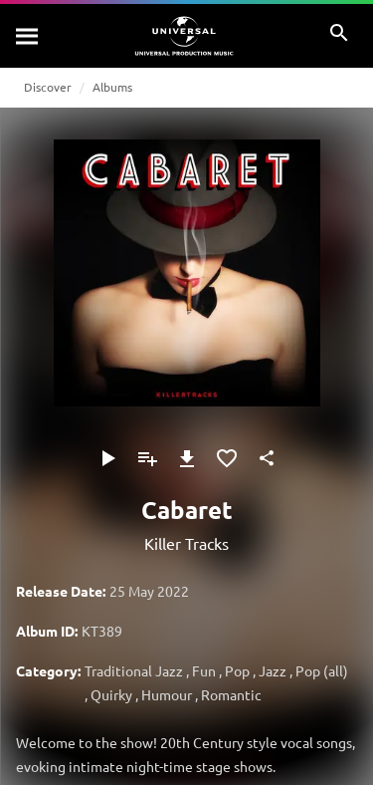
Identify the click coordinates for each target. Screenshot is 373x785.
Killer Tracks (186, 543)
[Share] (267, 458)
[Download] (187, 458)
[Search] (28, 36)
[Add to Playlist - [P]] (147, 458)
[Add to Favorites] (227, 458)
